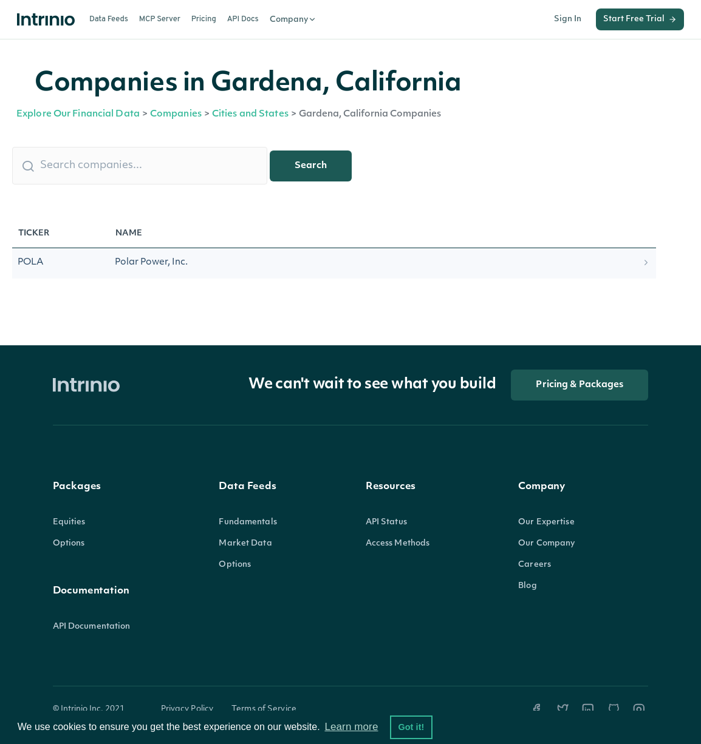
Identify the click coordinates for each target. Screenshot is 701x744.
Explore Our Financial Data (78, 114)
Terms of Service (263, 709)
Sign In (567, 19)
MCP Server (159, 19)
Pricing (203, 19)
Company (293, 19)
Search (311, 166)
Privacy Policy (187, 709)
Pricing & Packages (579, 385)
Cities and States (250, 114)
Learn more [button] (351, 726)
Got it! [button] (411, 727)
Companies (176, 114)
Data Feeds (108, 19)
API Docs (243, 19)
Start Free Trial (640, 19)
